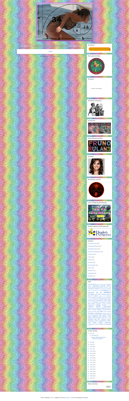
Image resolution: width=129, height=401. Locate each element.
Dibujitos (107, 292)
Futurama (96, 302)
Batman (109, 285)
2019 (91, 344)
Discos (90, 267)
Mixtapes (99, 309)
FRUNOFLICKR (92, 243)
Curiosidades (104, 290)
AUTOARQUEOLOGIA (101, 284)
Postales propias (101, 315)
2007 (91, 371)
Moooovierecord (107, 309)
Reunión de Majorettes (94, 251)
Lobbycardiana (107, 306)
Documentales (92, 265)
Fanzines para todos (104, 299)
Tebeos (90, 259)
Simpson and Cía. (94, 319)
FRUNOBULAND (92, 249)
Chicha (97, 288)
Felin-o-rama (91, 300)
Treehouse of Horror (93, 324)
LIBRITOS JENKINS (94, 306)
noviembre (94, 335)
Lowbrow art (91, 308)
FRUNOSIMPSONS (93, 246)
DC (110, 290)
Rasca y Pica (107, 316)
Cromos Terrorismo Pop (94, 290)
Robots (90, 317)
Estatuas (108, 296)
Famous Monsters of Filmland (95, 297)
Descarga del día (95, 292)
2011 (91, 362)
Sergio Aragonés (96, 317)
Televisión (90, 270)
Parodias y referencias (95, 313)
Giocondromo (102, 302)
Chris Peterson (102, 288)
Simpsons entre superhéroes (97, 321)
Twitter (101, 324)
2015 (91, 353)
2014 (91, 355)
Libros (89, 257)
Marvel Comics (106, 308)
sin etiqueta (107, 324)
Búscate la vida (107, 287)
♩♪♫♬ (89, 325)
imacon (68, 397)
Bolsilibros (90, 276)
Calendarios (91, 288)
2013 (91, 358)
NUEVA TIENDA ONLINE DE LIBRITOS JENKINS (98, 338)
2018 (91, 346)
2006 (91, 373)
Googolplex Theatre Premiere (103, 303)
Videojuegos (91, 273)
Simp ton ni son (106, 317)
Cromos (109, 288)
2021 (91, 333)
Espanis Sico (102, 296)
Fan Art (95, 299)
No (101, 311)
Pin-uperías (94, 315)
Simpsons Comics (106, 319)
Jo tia (109, 305)
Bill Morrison (99, 287)
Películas (90, 254)
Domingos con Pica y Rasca (97, 294)
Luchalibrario (98, 308)
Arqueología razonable (99, 285)
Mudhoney (90, 311)
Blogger (86, 397)
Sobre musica (98, 322)
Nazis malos (96, 311)
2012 (91, 360)
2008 (91, 369)
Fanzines (90, 262)
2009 (91, 367)
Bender (94, 287)
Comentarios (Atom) (55, 56)
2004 (91, 378)
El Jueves (94, 296)
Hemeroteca (91, 305)
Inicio (50, 51)
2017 (91, 349)
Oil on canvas (107, 311)
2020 (91, 342)
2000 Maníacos (92, 284)
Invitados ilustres (100, 305)
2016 (91, 351)
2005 (91, 376)
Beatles (90, 287)
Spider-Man (108, 322)
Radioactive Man (97, 316)
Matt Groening (92, 309)
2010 (91, 364)
